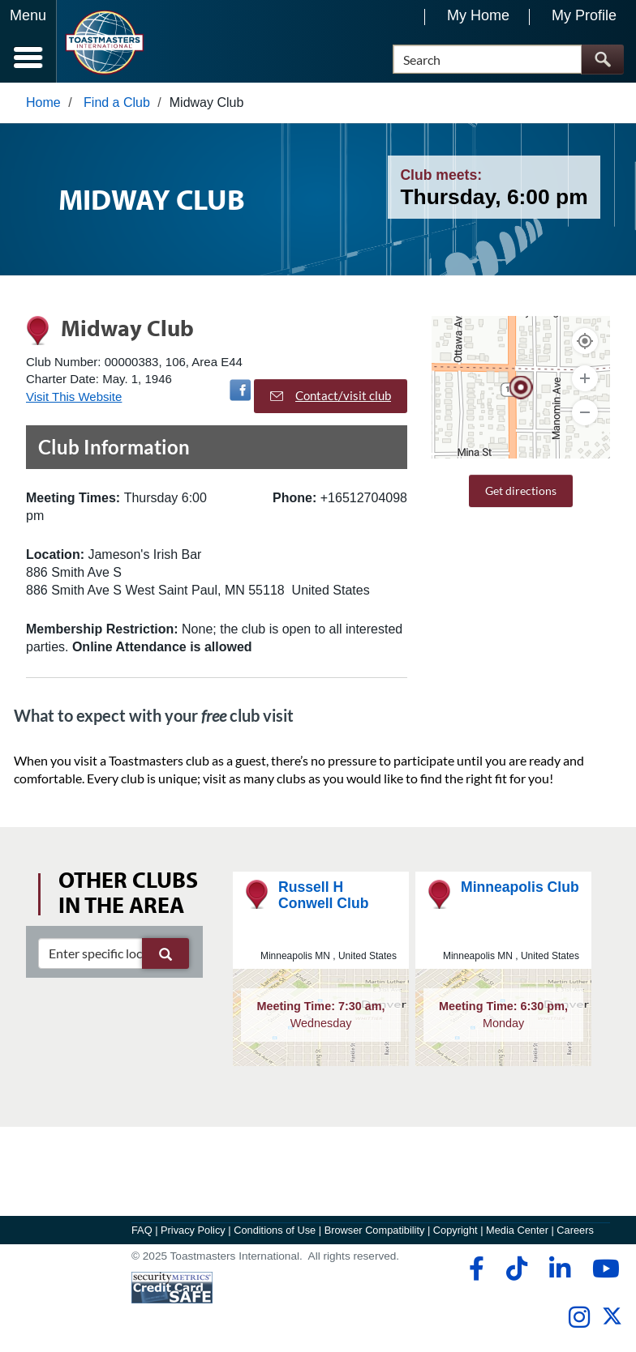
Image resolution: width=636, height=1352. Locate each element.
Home (43, 102)
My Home (478, 15)
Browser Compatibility (374, 1230)
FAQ (142, 1230)
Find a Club (117, 102)
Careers (575, 1230)
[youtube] (602, 1268)
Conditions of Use (275, 1230)
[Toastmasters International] (104, 42)
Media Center (517, 1230)
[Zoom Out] (585, 412)
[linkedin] (559, 1268)
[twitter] (612, 1322)
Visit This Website (74, 396)
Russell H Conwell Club (323, 895)
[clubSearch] (113, 953)
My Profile (584, 15)
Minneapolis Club (520, 887)
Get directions (520, 490)
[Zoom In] (585, 378)
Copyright (455, 1230)
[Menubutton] (28, 41)
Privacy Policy (193, 1230)
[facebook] (474, 1268)
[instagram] (579, 1317)
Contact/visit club (330, 395)
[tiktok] (516, 1268)
